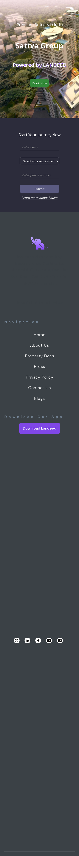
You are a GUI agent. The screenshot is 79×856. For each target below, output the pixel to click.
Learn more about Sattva (40, 198)
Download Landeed (39, 428)
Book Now (39, 83)
